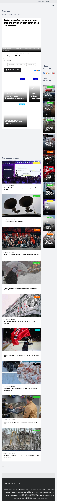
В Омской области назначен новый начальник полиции (17, 466)
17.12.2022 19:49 (9, 93)
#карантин (31, 64)
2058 (47, 223)
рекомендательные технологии (40, 498)
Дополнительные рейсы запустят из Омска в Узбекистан (49, 226)
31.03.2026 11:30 (49, 90)
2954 (13, 285)
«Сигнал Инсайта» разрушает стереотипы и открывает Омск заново (49, 209)
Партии (6, 14)
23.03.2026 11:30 (8, 386)
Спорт (37, 330)
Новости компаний (9, 482)
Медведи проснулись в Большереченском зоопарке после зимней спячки (50, 193)
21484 (16, 93)
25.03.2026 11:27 (8, 452)
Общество (36, 196)
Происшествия (48, 480)
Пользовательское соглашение (29, 493)
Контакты (19, 482)
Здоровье (22, 104)
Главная (6, 480)
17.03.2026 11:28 (49, 187)
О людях (37, 229)
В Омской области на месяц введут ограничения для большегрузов (49, 96)
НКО (3, 14)
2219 (13, 452)
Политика (13, 480)
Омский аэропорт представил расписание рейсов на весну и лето (49, 111)
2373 (13, 386)
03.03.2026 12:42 (8, 219)
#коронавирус (21, 64)
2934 (13, 319)
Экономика (20, 480)
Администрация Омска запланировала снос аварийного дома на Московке (49, 127)
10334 (16, 117)
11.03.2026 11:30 (8, 319)
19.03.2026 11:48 (8, 352)
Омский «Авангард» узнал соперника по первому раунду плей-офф (49, 176)
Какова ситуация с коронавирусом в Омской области (14, 121)
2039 (47, 189)
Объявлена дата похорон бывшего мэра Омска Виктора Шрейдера (49, 242)
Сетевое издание (36, 489)
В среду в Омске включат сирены (13, 221)
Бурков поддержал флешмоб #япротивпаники (14, 97)
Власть (10, 14)
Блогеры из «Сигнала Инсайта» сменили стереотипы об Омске (21, 254)
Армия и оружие (17, 14)
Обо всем (36, 162)
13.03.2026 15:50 (8, 185)
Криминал (36, 363)
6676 (13, 185)
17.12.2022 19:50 (20, 53)
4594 (13, 219)
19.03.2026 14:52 (8, 252)
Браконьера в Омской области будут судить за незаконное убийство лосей (49, 144)
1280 (47, 91)
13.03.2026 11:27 (49, 221)
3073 (13, 252)
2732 (13, 352)
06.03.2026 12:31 (8, 285)
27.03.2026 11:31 (8, 419)
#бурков (11, 64)
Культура (35, 480)
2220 (13, 419)
